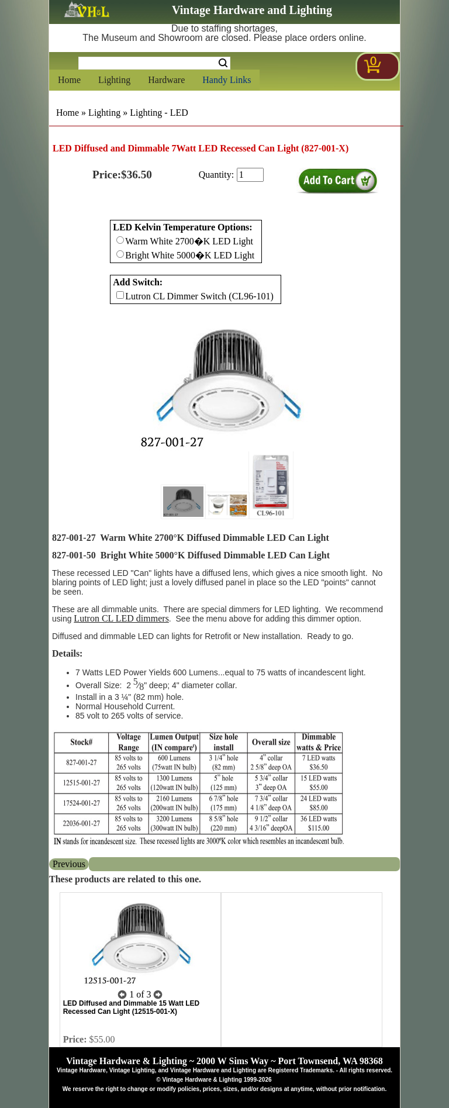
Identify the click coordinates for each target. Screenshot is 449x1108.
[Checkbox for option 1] (120, 295)
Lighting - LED (159, 113)
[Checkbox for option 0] (120, 240)
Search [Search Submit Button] (223, 63)
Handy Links (226, 80)
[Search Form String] (154, 63)
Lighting (114, 80)
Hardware (166, 80)
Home (69, 80)
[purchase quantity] (250, 175)
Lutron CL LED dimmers (121, 618)
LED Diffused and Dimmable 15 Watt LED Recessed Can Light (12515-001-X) (131, 1007)
